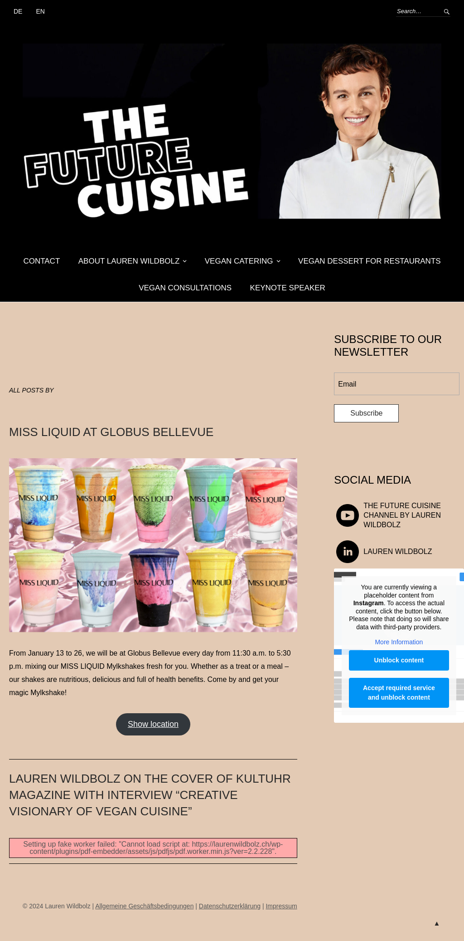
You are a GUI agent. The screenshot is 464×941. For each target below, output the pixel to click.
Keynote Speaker (287, 288)
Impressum (281, 906)
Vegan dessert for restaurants (369, 261)
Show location (153, 724)
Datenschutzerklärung (230, 906)
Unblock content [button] (399, 660)
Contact (41, 261)
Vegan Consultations (185, 288)
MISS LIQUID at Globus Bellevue (111, 432)
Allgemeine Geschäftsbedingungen (144, 906)
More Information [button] (399, 642)
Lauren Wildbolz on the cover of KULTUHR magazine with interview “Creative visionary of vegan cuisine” (150, 795)
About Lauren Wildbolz (129, 261)
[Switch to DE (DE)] (18, 12)
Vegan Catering (239, 261)
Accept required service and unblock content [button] (399, 692)
